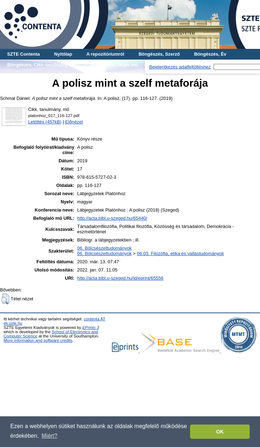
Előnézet (74, 122)
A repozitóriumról (105, 54)
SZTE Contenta (23, 54)
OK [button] (220, 432)
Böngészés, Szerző (159, 54)
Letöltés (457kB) (44, 122)
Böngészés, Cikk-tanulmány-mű (41, 64)
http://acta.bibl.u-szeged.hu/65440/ (112, 218)
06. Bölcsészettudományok (104, 248)
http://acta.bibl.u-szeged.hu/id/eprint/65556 (120, 278)
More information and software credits (38, 340)
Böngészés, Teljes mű (114, 64)
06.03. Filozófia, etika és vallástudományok (180, 253)
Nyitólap (63, 54)
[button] (5, 299)
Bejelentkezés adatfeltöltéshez (180, 67)
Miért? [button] (49, 436)
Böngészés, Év (210, 54)
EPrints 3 (90, 327)
